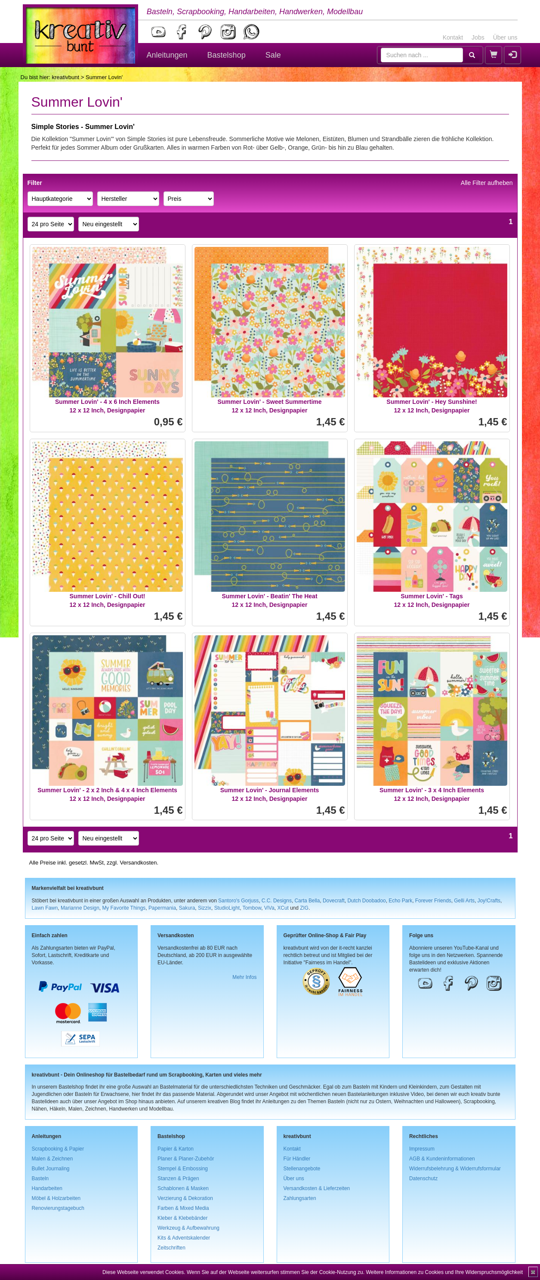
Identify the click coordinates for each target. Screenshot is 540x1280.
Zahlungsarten (300, 1198)
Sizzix (204, 908)
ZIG (304, 908)
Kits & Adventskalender (183, 1238)
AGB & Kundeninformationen (442, 1159)
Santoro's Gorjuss (238, 901)
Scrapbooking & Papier (58, 1149)
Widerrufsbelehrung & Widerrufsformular (455, 1169)
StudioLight (227, 908)
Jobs (478, 37)
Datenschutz (423, 1178)
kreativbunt (65, 77)
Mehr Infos (244, 977)
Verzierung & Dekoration (185, 1198)
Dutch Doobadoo (366, 901)
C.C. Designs (277, 901)
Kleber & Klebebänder (182, 1218)
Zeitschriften (171, 1248)
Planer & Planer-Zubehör (185, 1159)
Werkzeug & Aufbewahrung (188, 1228)
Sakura (187, 908)
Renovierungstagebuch (58, 1208)
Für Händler (297, 1159)
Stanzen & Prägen (178, 1178)
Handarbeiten (47, 1188)
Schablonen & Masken (183, 1188)
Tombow (252, 908)
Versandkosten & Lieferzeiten (317, 1188)
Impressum (422, 1149)
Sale (273, 55)
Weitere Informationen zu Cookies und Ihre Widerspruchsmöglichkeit (444, 1272)
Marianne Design (80, 908)
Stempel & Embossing (182, 1169)
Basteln (40, 1178)
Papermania (162, 908)
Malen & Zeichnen (52, 1159)
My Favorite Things (123, 908)
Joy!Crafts (489, 901)
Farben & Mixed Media (183, 1208)
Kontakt (453, 37)
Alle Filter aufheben (487, 182)
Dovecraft (334, 901)
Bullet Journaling (51, 1169)
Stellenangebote (302, 1169)
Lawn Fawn (45, 908)
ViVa (269, 908)
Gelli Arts (464, 901)
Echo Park (400, 901)
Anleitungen (167, 55)
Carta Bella (307, 901)
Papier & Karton (175, 1149)
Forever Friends (433, 901)
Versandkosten (138, 862)
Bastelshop (226, 55)
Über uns (505, 37)
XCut (282, 908)
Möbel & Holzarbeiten (56, 1198)
